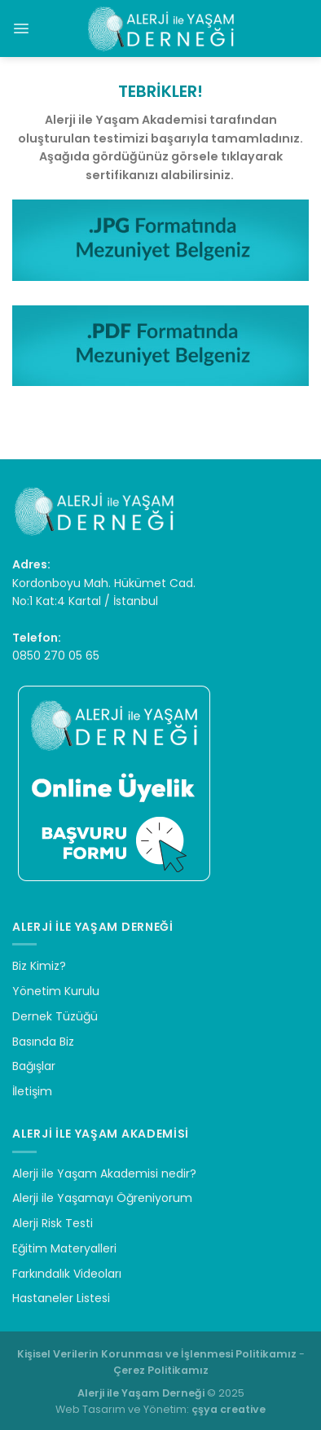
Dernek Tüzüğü (55, 1016)
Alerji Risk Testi (52, 1223)
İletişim (32, 1091)
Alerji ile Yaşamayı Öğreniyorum (102, 1198)
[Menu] (21, 28)
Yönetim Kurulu (55, 991)
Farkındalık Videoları (66, 1274)
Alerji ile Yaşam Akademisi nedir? (104, 1173)
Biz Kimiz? (39, 966)
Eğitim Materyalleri (64, 1248)
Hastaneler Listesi (61, 1298)
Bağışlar (33, 1066)
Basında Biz (43, 1041)
